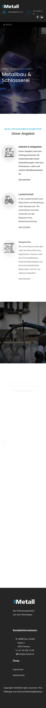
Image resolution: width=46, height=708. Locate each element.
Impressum (18, 669)
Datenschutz (19, 675)
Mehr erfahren (24, 181)
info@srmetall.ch (15, 12)
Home (5, 69)
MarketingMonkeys (33, 691)
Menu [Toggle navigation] (7, 25)
